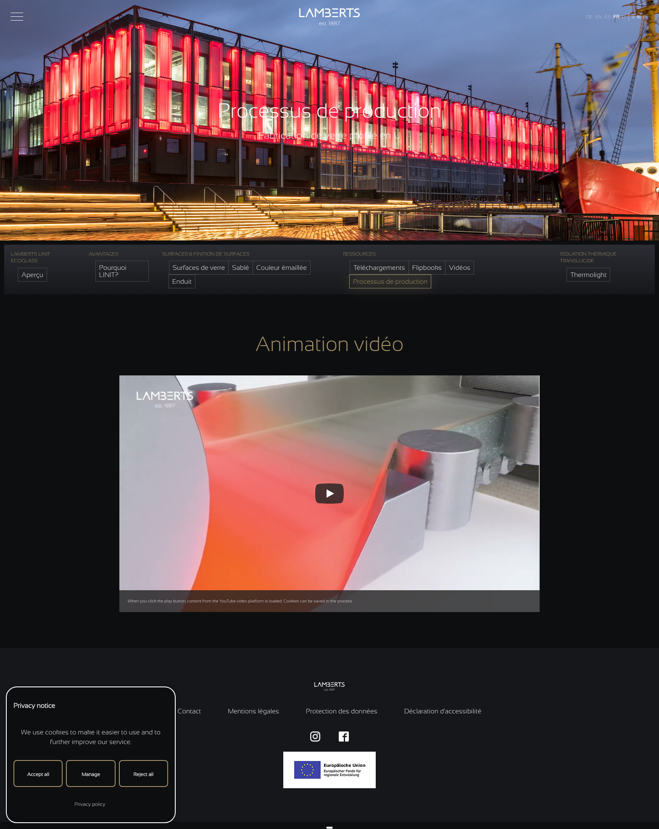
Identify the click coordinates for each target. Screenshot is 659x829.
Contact (189, 711)
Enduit (182, 281)
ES (607, 17)
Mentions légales (253, 711)
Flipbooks (427, 267)
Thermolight (588, 274)
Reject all (144, 774)
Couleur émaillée (281, 267)
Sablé (240, 267)
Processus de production (390, 281)
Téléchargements (379, 267)
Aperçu (32, 274)
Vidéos (459, 267)
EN (598, 17)
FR (616, 17)
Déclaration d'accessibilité (443, 711)
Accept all (38, 774)
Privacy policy (89, 804)
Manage (91, 774)
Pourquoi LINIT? (113, 271)
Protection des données (341, 711)
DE (589, 17)
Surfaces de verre (199, 267)
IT (624, 17)
